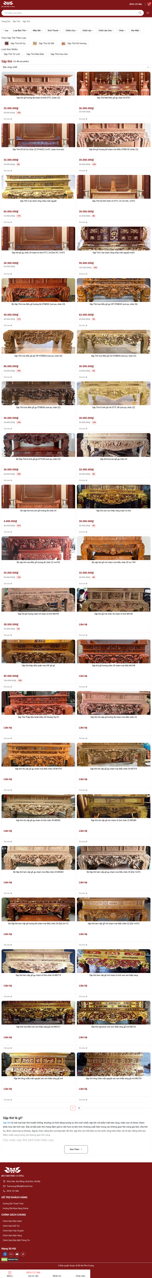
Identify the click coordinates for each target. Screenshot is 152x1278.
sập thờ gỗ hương (74, 43)
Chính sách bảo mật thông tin (16, 1240)
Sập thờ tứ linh (12, 54)
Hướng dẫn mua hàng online (15, 1208)
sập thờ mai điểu (35, 54)
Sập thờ (7, 1122)
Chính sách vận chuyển (13, 1231)
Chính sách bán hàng (12, 1235)
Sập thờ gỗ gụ (15, 43)
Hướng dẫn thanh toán (13, 1203)
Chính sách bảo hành (12, 1221)
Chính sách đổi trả (11, 1226)
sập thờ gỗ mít (43, 43)
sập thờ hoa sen (59, 54)
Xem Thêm (76, 1149)
